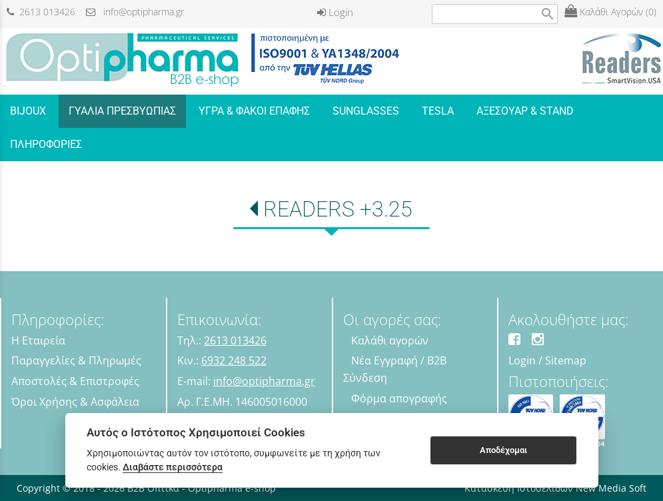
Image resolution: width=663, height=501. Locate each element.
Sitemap (565, 360)
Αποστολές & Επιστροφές (75, 381)
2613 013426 (41, 11)
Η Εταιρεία (38, 340)
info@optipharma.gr (135, 11)
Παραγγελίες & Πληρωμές (76, 360)
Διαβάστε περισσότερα (173, 467)
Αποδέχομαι (503, 450)
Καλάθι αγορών (389, 340)
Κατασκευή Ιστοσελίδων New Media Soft (555, 488)
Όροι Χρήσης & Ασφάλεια (75, 401)
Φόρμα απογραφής (399, 398)
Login (335, 12)
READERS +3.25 (337, 209)
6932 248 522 (234, 360)
